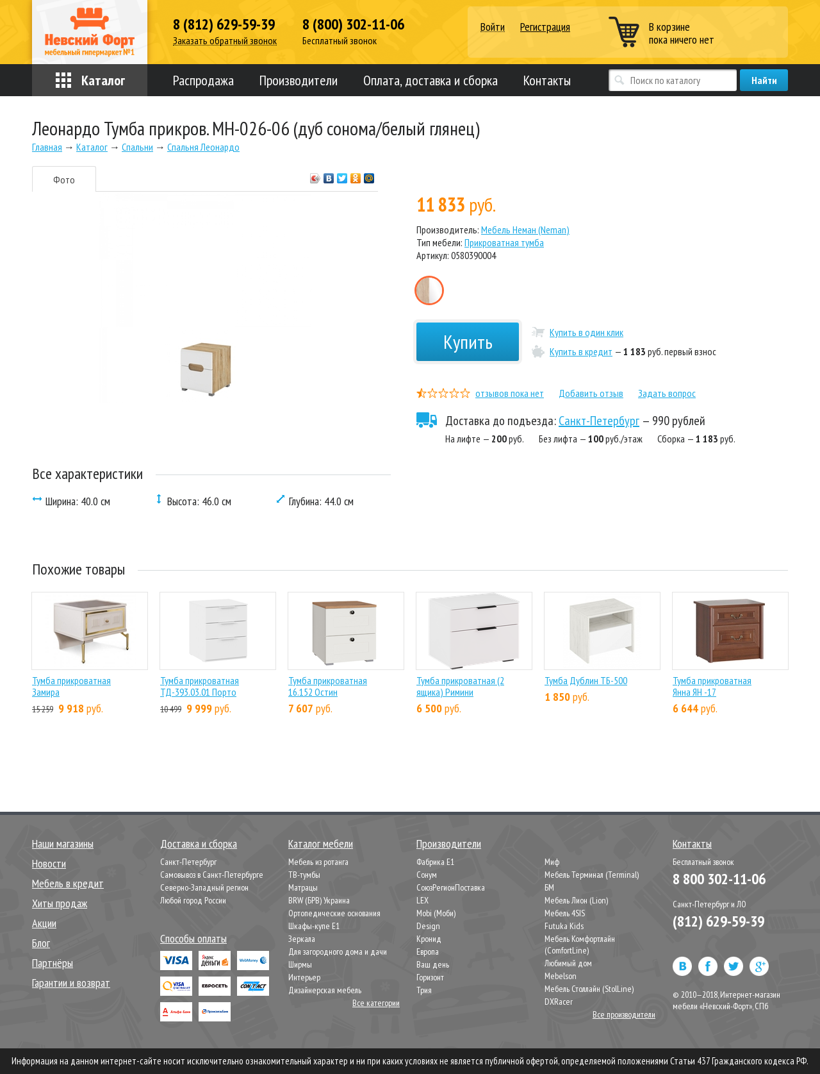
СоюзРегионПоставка (450, 887)
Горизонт (430, 977)
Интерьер (304, 977)
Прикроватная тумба (504, 242)
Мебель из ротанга (318, 862)
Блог (41, 943)
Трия (424, 990)
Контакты (547, 80)
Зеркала (301, 938)
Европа (427, 951)
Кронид (428, 938)
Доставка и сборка (198, 843)
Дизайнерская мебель (324, 990)
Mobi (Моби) (435, 913)
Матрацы (303, 887)
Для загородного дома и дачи (337, 951)
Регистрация (545, 26)
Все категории (376, 1003)
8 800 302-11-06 (719, 879)
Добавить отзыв (591, 393)
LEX (422, 900)
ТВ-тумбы (304, 874)
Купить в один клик (586, 332)
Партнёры (52, 962)
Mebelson (561, 976)
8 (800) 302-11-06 (353, 24)
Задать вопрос (667, 393)
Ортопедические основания (334, 913)
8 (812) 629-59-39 (224, 24)
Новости (49, 863)
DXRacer (559, 1001)
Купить (468, 341)
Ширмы (300, 964)
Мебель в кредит (68, 883)
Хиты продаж (59, 903)
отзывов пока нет (509, 393)
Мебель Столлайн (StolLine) (589, 988)
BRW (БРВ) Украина (319, 900)
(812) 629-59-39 (718, 921)
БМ (549, 887)
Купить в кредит (581, 351)
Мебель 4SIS (565, 913)
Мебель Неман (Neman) (525, 229)
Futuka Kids (564, 926)
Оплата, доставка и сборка (430, 80)
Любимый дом (568, 963)
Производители (298, 80)
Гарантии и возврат (71, 982)
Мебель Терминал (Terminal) (592, 874)
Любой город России (193, 900)
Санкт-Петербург (599, 420)
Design (428, 926)
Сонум (426, 874)
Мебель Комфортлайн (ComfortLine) (580, 944)
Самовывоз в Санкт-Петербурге (211, 874)
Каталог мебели (320, 843)
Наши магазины (63, 843)
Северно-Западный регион (204, 887)
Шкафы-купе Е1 (314, 926)
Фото (64, 179)
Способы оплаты (193, 938)
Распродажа (203, 80)
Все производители (624, 1014)
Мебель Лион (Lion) (576, 900)
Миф (552, 862)
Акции (44, 923)
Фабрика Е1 (435, 862)
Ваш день (432, 964)
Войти (492, 27)
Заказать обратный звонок (225, 41)
